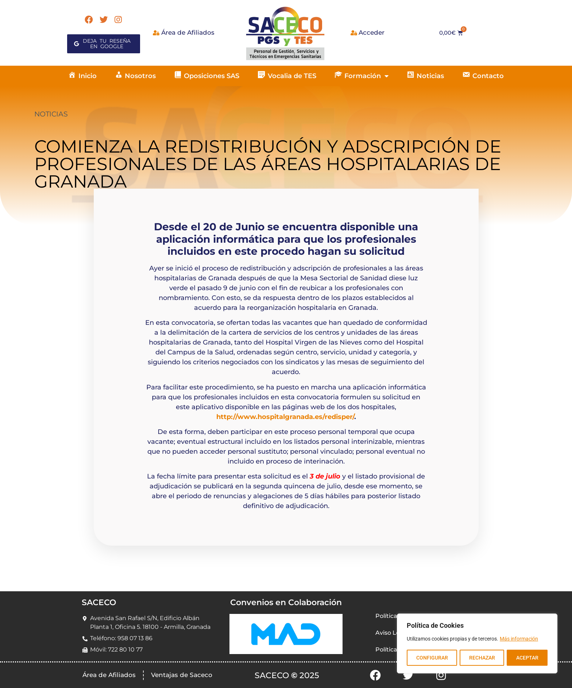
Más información (519, 639)
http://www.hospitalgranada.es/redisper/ (285, 417)
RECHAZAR (482, 658)
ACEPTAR (527, 658)
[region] (477, 643)
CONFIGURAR (432, 658)
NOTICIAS (50, 114)
